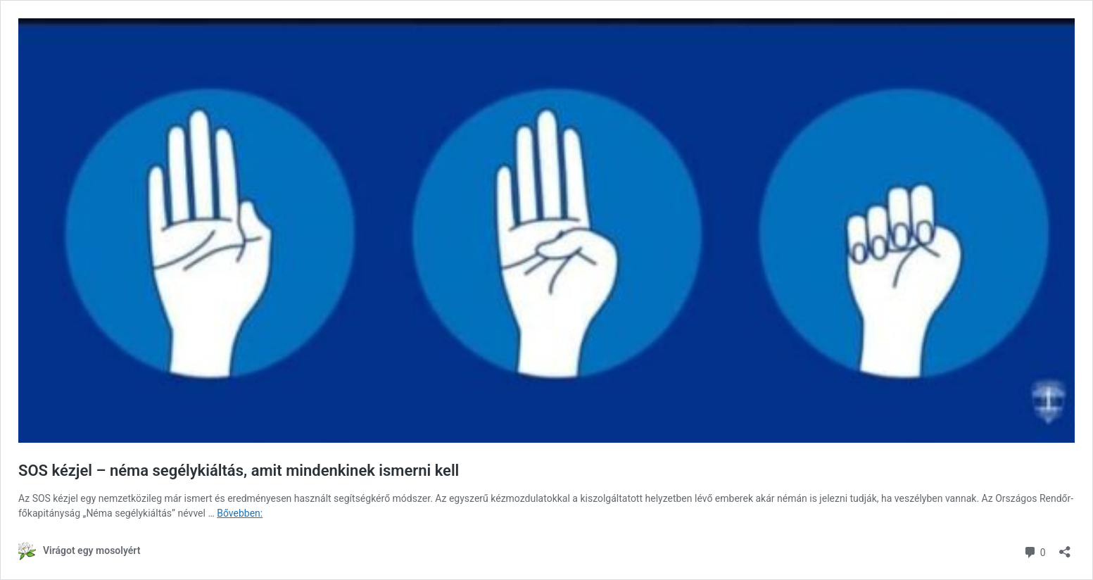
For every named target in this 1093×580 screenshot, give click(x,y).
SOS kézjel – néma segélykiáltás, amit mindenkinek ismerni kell (238, 470)
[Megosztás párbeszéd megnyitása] (1065, 547)
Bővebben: (240, 513)
